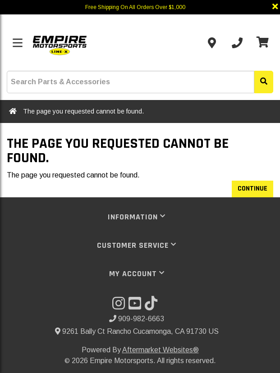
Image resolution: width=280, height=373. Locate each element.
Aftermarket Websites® (160, 350)
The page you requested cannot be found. (83, 111)
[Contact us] (212, 43)
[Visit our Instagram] (120, 306)
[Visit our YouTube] (137, 306)
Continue (252, 188)
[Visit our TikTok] (153, 306)
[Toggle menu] (17, 43)
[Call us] (237, 43)
